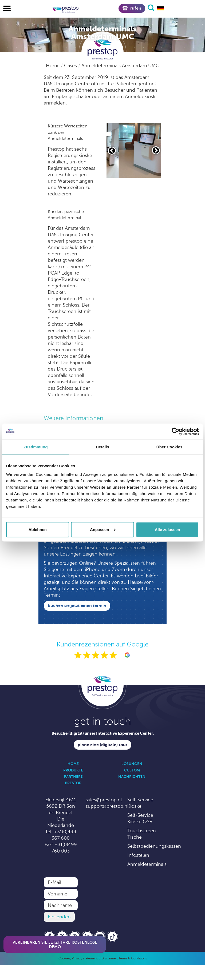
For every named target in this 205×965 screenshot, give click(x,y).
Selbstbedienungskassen (154, 846)
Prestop (73, 783)
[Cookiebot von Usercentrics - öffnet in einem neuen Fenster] (175, 432)
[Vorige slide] (112, 151)
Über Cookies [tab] (169, 447)
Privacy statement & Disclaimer (94, 958)
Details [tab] (102, 447)
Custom (132, 770)
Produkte (73, 770)
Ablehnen (38, 529)
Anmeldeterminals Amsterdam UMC (120, 65)
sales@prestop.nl (104, 799)
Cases (71, 65)
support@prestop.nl (107, 806)
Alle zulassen (167, 529)
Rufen (132, 8)
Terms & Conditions (133, 958)
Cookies (64, 958)
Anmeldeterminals (147, 864)
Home (53, 65)
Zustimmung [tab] (35, 447)
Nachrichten (131, 776)
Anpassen (103, 529)
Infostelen (138, 855)
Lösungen (131, 764)
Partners (73, 776)
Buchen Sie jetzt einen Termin (77, 605)
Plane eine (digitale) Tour (102, 744)
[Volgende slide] (156, 150)
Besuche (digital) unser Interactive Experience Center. (103, 733)
